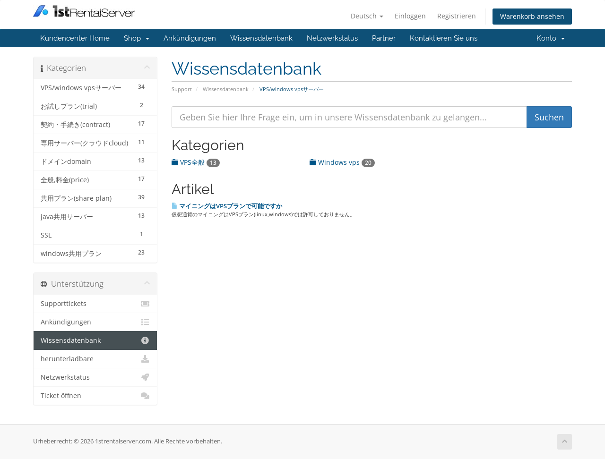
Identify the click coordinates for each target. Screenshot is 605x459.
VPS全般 (196, 162)
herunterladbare (95, 359)
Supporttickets (95, 303)
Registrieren (456, 15)
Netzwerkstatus (332, 38)
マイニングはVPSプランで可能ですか (227, 206)
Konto (550, 38)
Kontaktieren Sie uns (443, 38)
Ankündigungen (190, 38)
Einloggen (410, 15)
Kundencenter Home (75, 38)
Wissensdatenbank (261, 38)
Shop (136, 38)
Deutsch (367, 15)
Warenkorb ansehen (532, 16)
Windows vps (342, 162)
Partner (384, 38)
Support (182, 89)
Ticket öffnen (95, 395)
